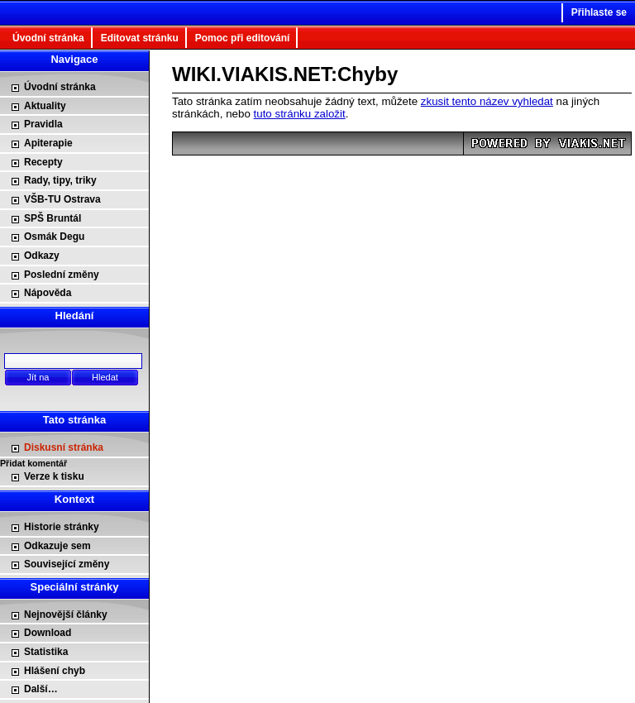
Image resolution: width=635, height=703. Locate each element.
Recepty (43, 162)
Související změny (66, 564)
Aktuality (45, 106)
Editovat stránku (140, 38)
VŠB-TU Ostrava (62, 199)
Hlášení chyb (54, 671)
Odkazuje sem (57, 546)
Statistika (46, 652)
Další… (41, 689)
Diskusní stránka (63, 447)
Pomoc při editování (242, 38)
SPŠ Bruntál (52, 218)
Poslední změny (61, 274)
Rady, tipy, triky (60, 180)
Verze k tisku (54, 476)
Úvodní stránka (48, 38)
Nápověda (47, 293)
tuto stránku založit (300, 114)
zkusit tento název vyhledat (487, 101)
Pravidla (43, 124)
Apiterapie (48, 143)
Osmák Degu (54, 236)
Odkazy (42, 255)
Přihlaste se (599, 12)
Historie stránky (61, 527)
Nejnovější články (65, 614)
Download (47, 632)
